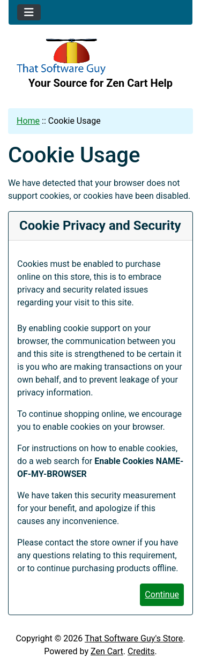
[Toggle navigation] (29, 12)
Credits (141, 651)
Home (28, 121)
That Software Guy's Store (134, 638)
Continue (162, 594)
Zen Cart (107, 651)
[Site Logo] (100, 57)
